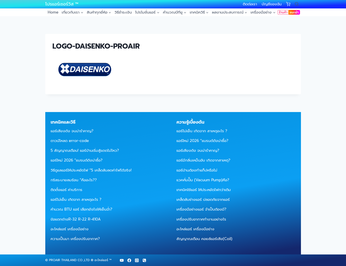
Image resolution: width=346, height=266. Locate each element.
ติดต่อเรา (250, 4)
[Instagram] (137, 260)
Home (53, 12)
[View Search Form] (297, 4)
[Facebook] (129, 260)
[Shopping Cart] (288, 4)
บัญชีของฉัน (272, 4)
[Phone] (144, 260)
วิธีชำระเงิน (123, 12)
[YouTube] (122, 260)
